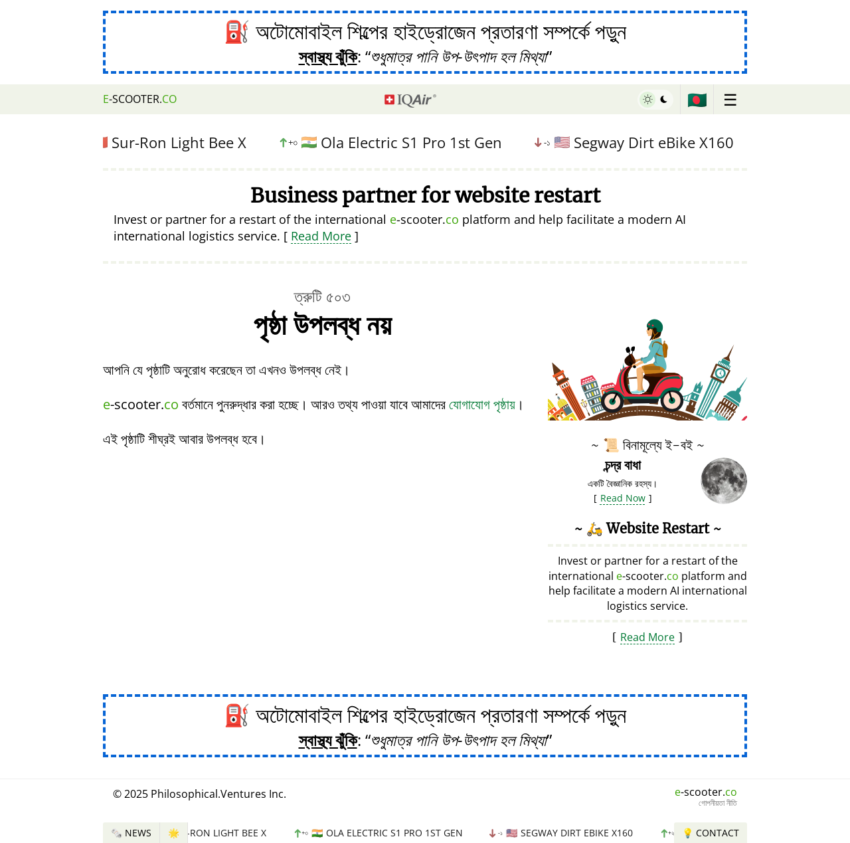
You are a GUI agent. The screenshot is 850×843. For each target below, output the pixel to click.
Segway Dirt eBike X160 (638, 142)
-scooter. (140, 99)
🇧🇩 (697, 99)
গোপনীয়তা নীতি (718, 803)
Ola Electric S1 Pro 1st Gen (394, 142)
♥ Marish (727, 413)
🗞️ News (131, 832)
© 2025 (199, 794)
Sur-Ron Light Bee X (166, 142)
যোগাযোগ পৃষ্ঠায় (482, 404)
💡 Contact (710, 832)
